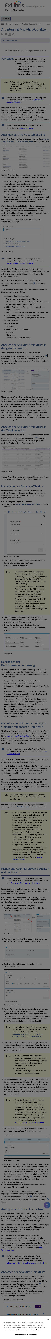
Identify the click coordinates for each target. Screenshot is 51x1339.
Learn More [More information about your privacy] (35, 1330)
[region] (25, 1327)
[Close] (48, 1319)
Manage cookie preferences (25, 1335)
